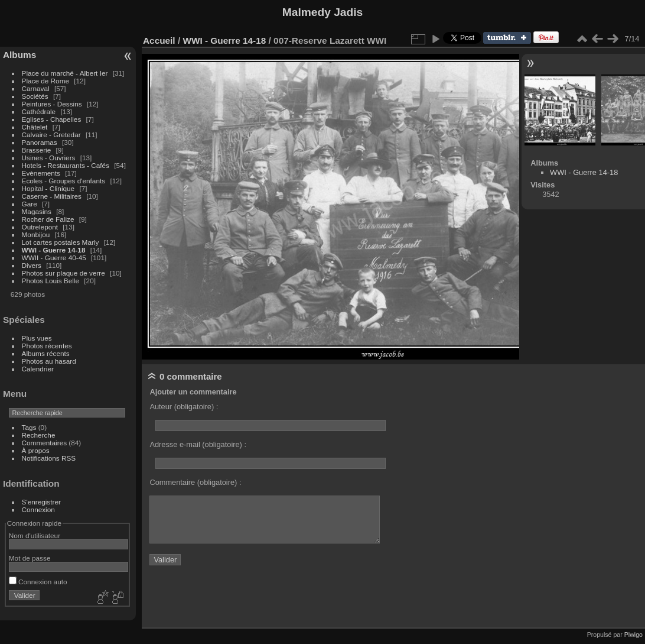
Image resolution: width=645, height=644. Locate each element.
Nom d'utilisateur (34, 535)
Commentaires (44, 442)
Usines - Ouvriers (49, 157)
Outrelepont (41, 227)
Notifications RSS (49, 458)
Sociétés (35, 96)
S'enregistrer (41, 502)
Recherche (39, 435)
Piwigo (633, 634)
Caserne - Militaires (52, 196)
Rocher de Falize (49, 219)
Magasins (36, 211)
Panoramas (40, 142)
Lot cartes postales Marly (60, 242)
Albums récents (46, 353)
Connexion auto (38, 581)
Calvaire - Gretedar (51, 134)
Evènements (42, 173)
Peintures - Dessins (52, 104)
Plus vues (37, 338)
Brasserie (36, 150)
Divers (33, 265)
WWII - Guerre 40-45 (54, 257)
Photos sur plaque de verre (65, 273)
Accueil (159, 40)
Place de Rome (46, 81)
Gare (30, 204)
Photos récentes (47, 345)
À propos (36, 450)
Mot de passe (30, 558)
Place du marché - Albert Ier (66, 73)
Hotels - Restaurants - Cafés (65, 165)
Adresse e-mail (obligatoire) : (197, 444)
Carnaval (36, 88)
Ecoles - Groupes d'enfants (65, 181)
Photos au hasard (49, 361)
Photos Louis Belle (50, 280)
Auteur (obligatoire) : (183, 406)
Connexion (38, 509)
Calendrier (38, 369)
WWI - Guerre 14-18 (54, 250)
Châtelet (35, 127)
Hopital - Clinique (49, 188)
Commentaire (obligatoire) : (195, 482)
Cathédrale (40, 111)
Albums (19, 55)
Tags (29, 427)
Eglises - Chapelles (52, 119)
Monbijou (37, 234)
